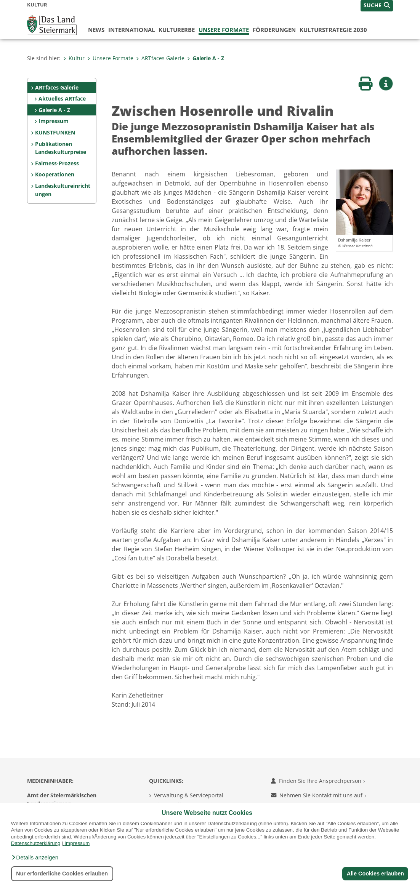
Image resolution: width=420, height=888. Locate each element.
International (131, 30)
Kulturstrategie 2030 (333, 30)
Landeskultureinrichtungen (62, 190)
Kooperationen (54, 174)
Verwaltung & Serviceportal (188, 795)
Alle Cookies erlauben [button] (375, 873)
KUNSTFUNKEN (55, 132)
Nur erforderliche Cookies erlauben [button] (62, 873)
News (96, 30)
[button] (34, 857)
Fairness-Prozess (57, 163)
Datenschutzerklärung (36, 843)
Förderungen (274, 30)
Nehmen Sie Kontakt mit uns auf (318, 795)
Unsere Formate (224, 30)
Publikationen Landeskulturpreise (60, 148)
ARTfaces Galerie (160, 58)
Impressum (77, 843)
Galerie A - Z (205, 58)
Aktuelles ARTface (62, 98)
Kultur (74, 58)
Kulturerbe (177, 30)
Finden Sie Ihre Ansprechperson (318, 780)
